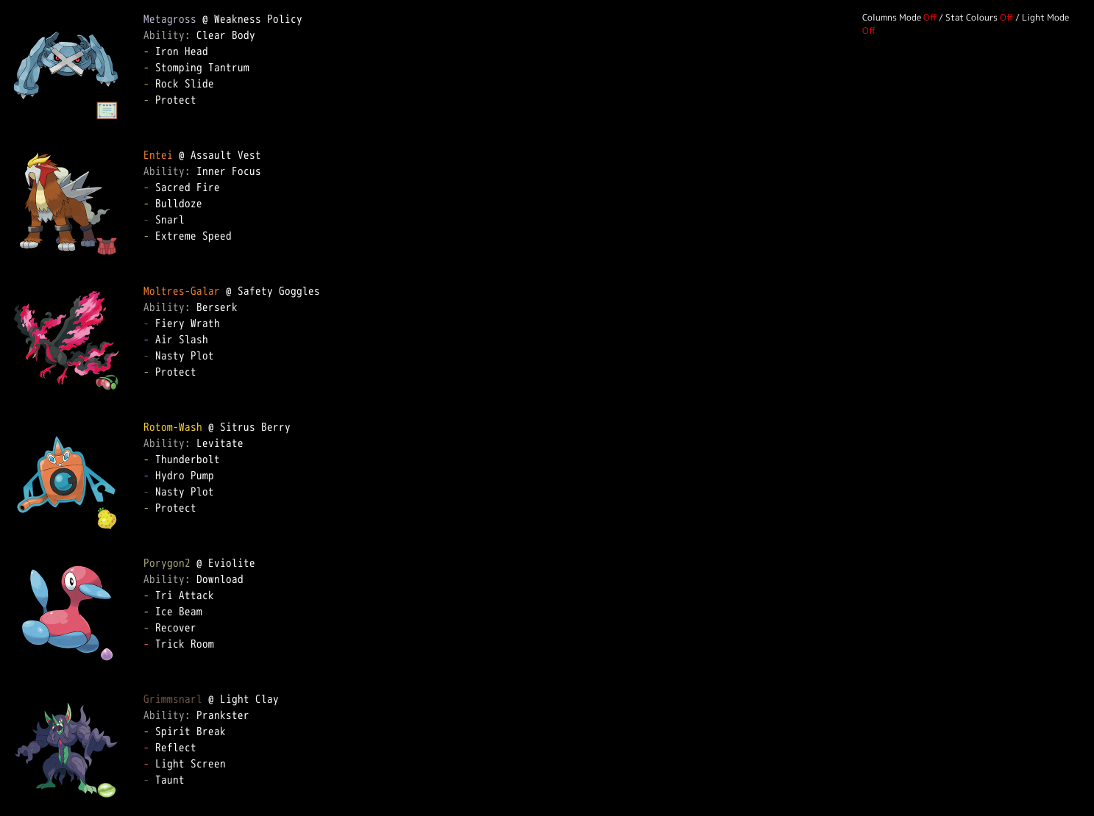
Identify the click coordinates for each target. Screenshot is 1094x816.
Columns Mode (891, 17)
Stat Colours (971, 17)
